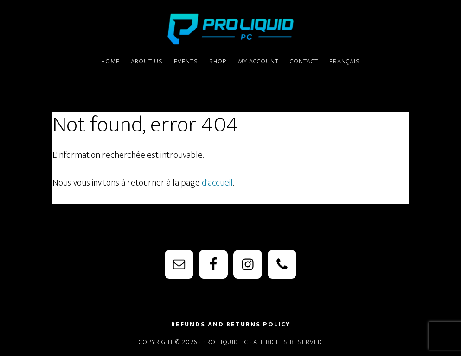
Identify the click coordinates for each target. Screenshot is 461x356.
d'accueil (217, 183)
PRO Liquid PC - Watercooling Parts (230, 29)
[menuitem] (345, 62)
